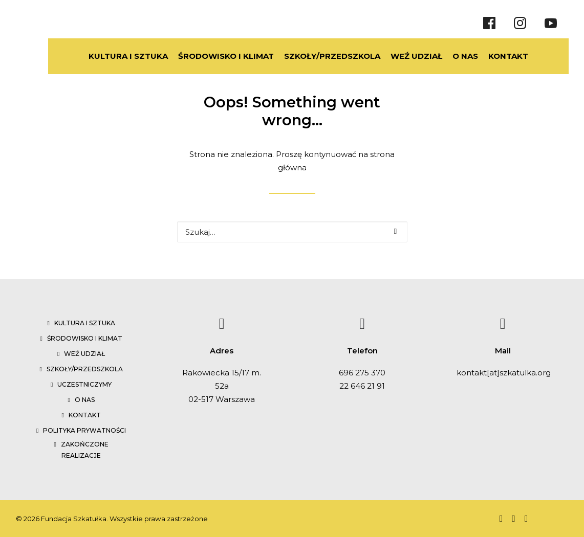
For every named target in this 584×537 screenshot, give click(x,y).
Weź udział (84, 353)
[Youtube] (551, 23)
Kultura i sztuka (84, 323)
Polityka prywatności (84, 430)
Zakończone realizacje (85, 449)
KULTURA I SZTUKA (116, 56)
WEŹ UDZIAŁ (404, 56)
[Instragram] (520, 23)
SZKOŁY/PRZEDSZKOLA (320, 56)
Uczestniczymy (84, 384)
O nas (85, 400)
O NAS (453, 56)
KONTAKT (496, 56)
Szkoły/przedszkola (85, 369)
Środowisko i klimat (84, 338)
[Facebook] (489, 23)
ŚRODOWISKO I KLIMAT (214, 56)
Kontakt (85, 415)
